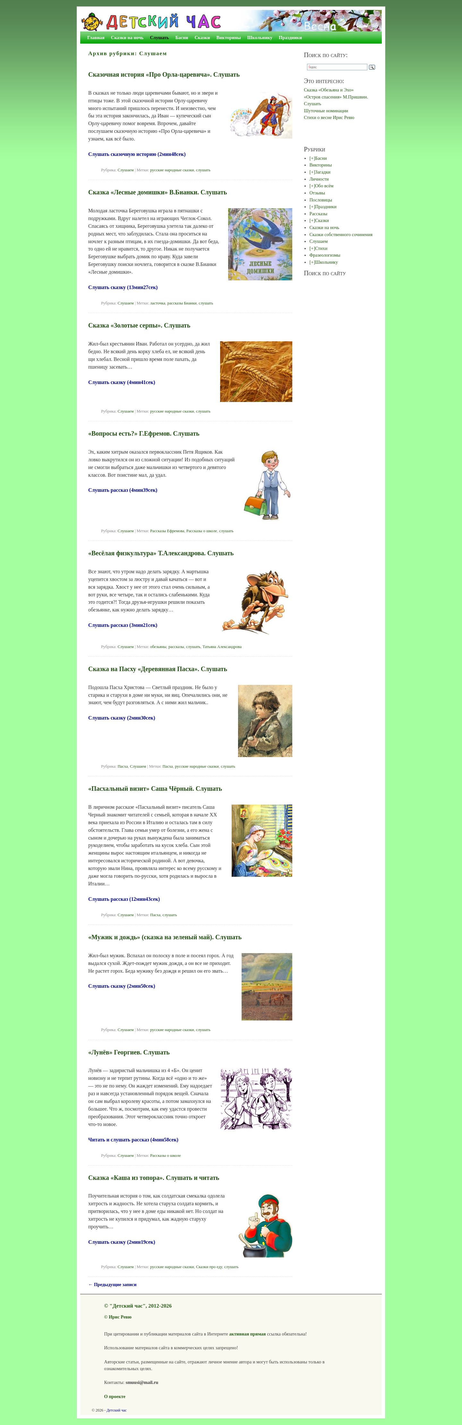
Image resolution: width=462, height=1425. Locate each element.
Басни (181, 37)
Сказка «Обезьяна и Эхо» (329, 89)
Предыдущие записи (112, 1284)
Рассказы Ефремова (167, 531)
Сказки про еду (209, 1267)
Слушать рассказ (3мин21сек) (122, 625)
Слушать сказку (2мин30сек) (121, 718)
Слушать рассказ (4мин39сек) (122, 490)
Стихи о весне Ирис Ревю (329, 117)
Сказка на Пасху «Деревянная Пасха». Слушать (157, 668)
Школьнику (259, 37)
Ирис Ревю (120, 1316)
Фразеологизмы (324, 255)
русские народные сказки (172, 170)
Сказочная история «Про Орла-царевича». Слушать (164, 74)
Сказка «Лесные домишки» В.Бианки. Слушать (157, 192)
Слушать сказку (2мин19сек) (121, 1242)
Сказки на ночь (127, 37)
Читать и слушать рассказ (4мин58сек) (133, 1139)
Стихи (321, 248)
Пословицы (320, 199)
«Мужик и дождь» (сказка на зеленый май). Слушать (165, 937)
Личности (319, 179)
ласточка (157, 303)
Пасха (122, 766)
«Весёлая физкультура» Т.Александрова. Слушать (161, 553)
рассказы (176, 646)
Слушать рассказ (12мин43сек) (124, 899)
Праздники (290, 37)
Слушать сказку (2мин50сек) (121, 986)
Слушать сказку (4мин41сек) (121, 382)
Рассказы (318, 213)
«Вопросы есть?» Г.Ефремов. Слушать (144, 433)
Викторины (228, 37)
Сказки (202, 37)
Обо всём (324, 185)
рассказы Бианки (182, 303)
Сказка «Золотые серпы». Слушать (139, 325)
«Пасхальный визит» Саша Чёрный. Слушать (155, 788)
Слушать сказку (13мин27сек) (123, 287)
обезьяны (158, 646)
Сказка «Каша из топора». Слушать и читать (153, 1177)
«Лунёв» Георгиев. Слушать (129, 1052)
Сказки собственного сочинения (340, 234)
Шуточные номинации (326, 110)
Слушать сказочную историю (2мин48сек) (136, 154)
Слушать (159, 37)
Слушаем (125, 170)
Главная (96, 37)
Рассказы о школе (201, 531)
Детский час (117, 1410)
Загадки (322, 172)
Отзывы (317, 192)
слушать (203, 170)
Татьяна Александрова (222, 646)
